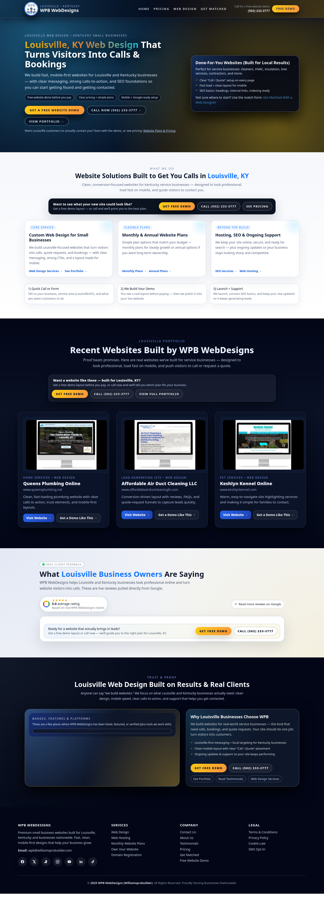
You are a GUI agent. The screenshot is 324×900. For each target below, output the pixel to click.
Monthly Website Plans (128, 843)
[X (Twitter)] (34, 861)
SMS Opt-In (257, 849)
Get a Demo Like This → (78, 518)
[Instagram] (57, 861)
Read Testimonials (230, 779)
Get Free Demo (177, 206)
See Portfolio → (76, 271)
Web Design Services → (46, 271)
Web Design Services (265, 779)
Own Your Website (125, 849)
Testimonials (189, 843)
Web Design (185, 9)
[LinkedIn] (81, 861)
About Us (187, 838)
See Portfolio (202, 779)
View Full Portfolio (159, 394)
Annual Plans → (160, 271)
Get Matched (214, 9)
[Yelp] (45, 861)
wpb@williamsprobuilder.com (50, 850)
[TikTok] (92, 861)
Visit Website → (38, 518)
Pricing (161, 9)
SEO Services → (226, 271)
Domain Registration (126, 855)
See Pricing (257, 206)
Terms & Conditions (263, 832)
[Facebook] (22, 861)
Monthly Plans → (134, 271)
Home (144, 9)
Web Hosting (120, 838)
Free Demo (285, 9)
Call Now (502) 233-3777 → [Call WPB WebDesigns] (116, 110)
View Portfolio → (46, 121)
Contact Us (188, 832)
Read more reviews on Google (257, 604)
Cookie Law (257, 843)
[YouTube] (69, 861)
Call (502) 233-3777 (218, 206)
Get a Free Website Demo (54, 110)
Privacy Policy (258, 838)
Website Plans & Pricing (159, 131)
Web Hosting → (251, 271)
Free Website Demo (194, 860)
